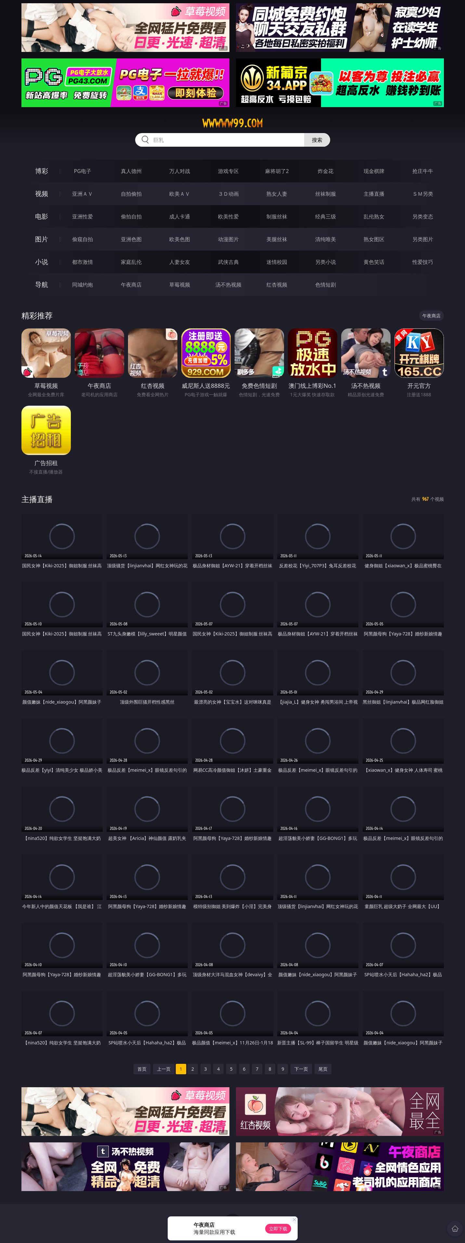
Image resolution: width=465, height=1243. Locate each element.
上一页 (164, 1069)
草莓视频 (179, 284)
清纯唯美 (325, 239)
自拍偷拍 (131, 193)
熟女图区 (374, 239)
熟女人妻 (276, 193)
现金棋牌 (374, 171)
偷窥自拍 (82, 239)
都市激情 (82, 261)
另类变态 (422, 216)
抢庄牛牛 (422, 171)
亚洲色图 (131, 239)
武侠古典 (228, 261)
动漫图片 (228, 239)
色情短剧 (325, 284)
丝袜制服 (325, 193)
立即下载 (278, 1228)
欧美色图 (179, 239)
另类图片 (422, 239)
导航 (41, 284)
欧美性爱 (228, 216)
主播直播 (374, 193)
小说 (41, 261)
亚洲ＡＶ (82, 193)
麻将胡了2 (277, 171)
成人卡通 (179, 216)
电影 (41, 216)
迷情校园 (276, 261)
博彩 (41, 170)
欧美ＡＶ (179, 193)
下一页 (301, 1069)
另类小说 (325, 261)
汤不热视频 (228, 284)
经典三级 (325, 216)
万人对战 (179, 171)
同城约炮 (82, 284)
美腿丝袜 (276, 239)
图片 (41, 239)
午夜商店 (131, 284)
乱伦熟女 (374, 216)
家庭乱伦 (131, 261)
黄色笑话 (374, 261)
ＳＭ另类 (422, 193)
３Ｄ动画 (228, 193)
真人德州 (131, 171)
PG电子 (82, 171)
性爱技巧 (422, 261)
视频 (41, 193)
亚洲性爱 (82, 216)
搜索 (317, 139)
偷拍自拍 (131, 216)
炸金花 (325, 171)
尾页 (323, 1069)
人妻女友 (179, 261)
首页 (142, 1069)
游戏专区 (228, 171)
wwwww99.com (232, 123)
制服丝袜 (276, 216)
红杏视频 (276, 284)
